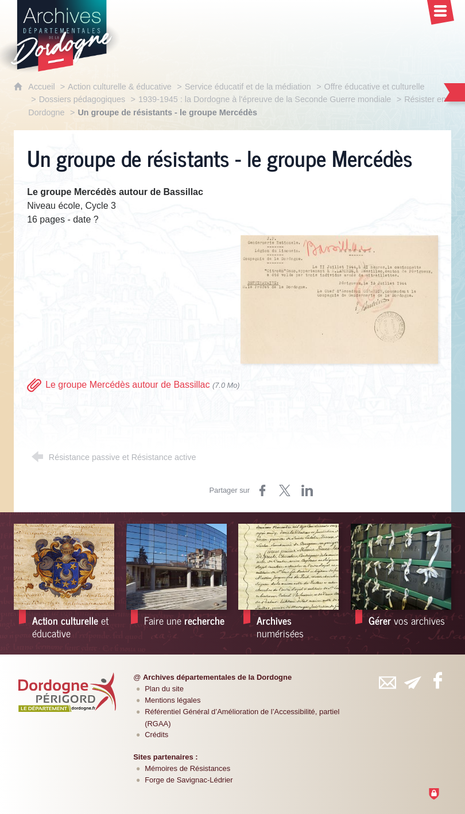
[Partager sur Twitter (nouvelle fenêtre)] (284, 490)
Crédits (156, 734)
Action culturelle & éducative (120, 86)
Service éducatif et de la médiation (248, 86)
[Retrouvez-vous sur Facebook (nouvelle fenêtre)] (438, 680)
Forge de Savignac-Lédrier (188, 780)
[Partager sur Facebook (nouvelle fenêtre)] (262, 490)
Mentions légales (172, 700)
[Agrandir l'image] (339, 298)
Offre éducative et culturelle (374, 86)
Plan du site (164, 688)
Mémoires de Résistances (187, 768)
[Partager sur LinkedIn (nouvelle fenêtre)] (307, 490)
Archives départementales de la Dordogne (217, 677)
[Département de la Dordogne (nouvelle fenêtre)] (67, 692)
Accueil (42, 86)
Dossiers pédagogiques (82, 99)
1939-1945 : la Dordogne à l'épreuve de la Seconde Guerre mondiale (264, 99)
